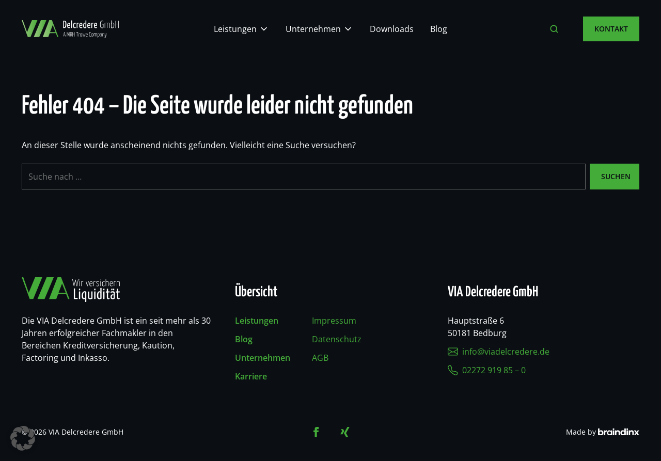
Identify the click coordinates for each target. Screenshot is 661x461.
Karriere (251, 376)
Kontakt (611, 29)
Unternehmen (313, 29)
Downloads (392, 29)
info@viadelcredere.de (498, 351)
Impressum (334, 320)
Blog (438, 29)
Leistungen (235, 29)
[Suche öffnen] (554, 29)
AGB (320, 357)
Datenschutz (336, 339)
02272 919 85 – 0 (487, 370)
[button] (22, 438)
